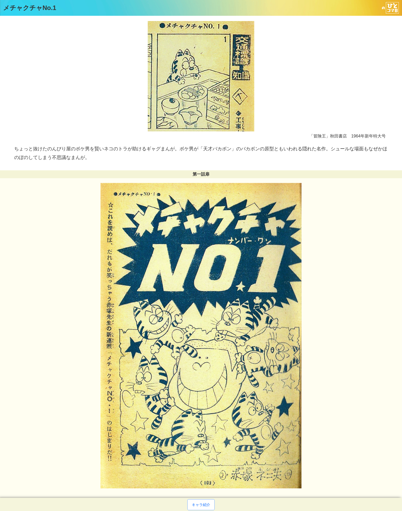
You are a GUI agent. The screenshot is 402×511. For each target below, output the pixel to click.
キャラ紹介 (201, 505)
